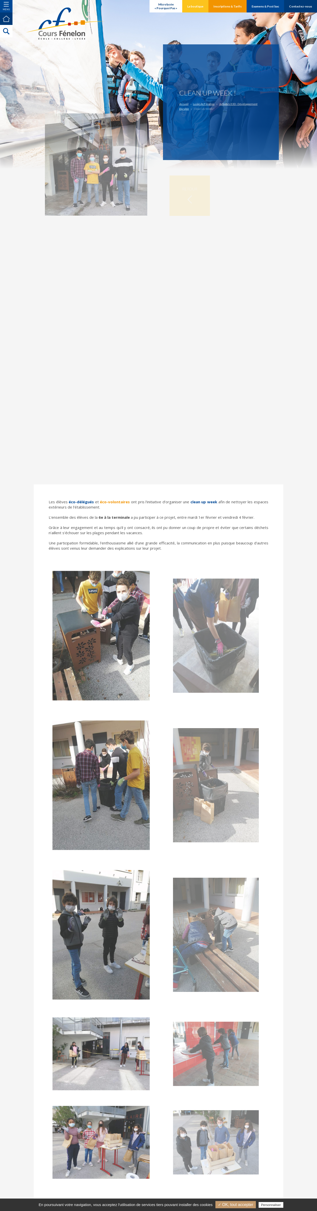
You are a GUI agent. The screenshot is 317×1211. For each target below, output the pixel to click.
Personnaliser (271, 1205)
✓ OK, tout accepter (235, 1205)
